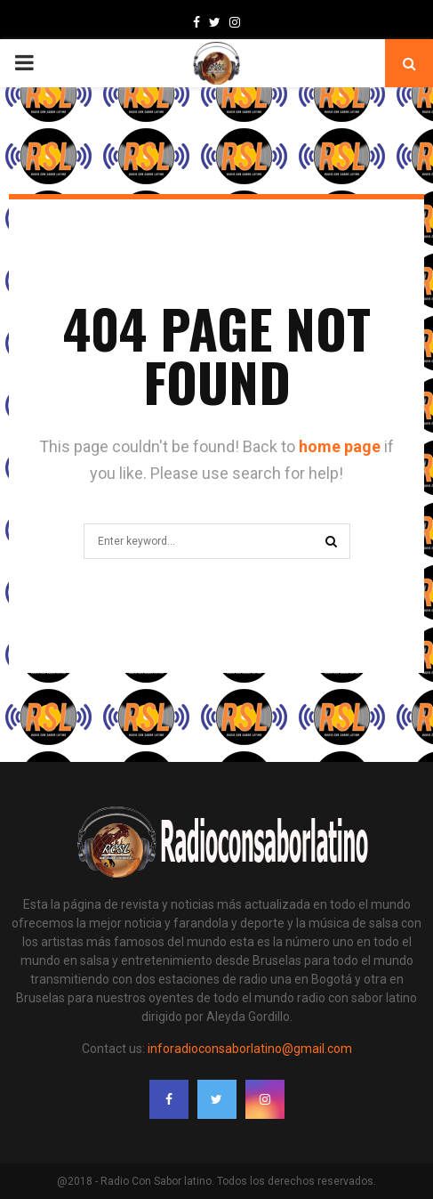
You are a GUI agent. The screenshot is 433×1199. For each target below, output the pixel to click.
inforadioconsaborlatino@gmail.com (250, 1048)
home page (340, 446)
